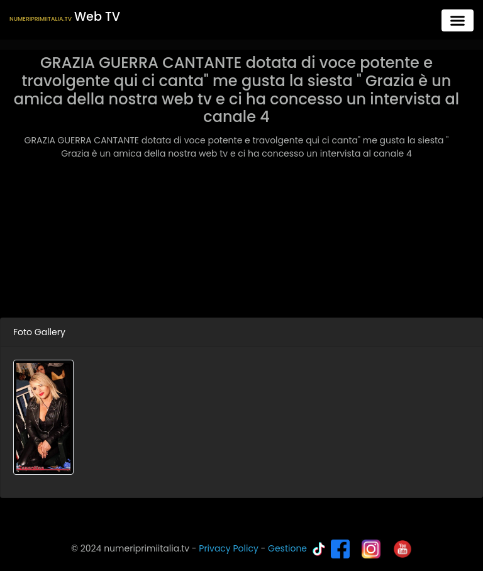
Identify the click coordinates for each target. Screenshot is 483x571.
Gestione (287, 548)
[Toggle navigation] (457, 20)
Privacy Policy (228, 548)
